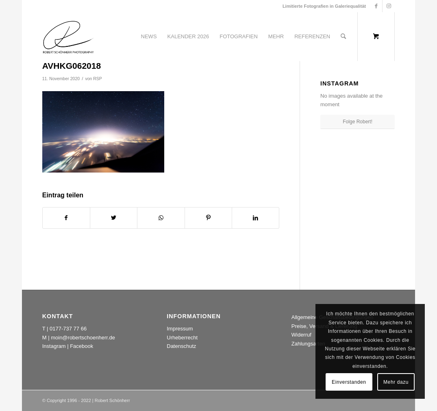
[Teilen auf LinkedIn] (255, 218)
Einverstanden (349, 382)
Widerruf (301, 335)
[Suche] (343, 36)
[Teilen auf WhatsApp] (160, 218)
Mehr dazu (396, 382)
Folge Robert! (357, 122)
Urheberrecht (182, 337)
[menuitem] (149, 36)
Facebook (81, 346)
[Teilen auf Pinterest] (208, 218)
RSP (97, 78)
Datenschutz (181, 346)
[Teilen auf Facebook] (66, 218)
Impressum (180, 329)
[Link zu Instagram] (389, 6)
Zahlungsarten (308, 344)
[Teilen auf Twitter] (113, 218)
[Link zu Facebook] (376, 6)
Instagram (54, 346)
